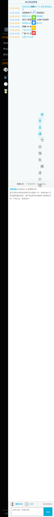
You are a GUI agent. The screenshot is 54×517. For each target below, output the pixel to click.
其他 (6, 91)
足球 (6, 69)
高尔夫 (6, 84)
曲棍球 (6, 77)
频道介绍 (41, 176)
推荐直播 (41, 124)
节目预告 (41, 150)
